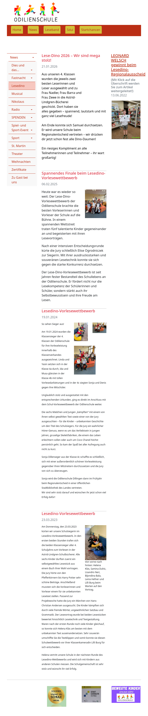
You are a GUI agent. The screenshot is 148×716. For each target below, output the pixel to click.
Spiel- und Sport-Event (20, 127)
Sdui (70, 30)
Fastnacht (19, 78)
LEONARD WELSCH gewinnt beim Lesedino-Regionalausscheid (128, 65)
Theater (17, 154)
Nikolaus (18, 101)
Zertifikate (19, 169)
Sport (15, 138)
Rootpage (14, 39)
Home (17, 30)
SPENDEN (18, 117)
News (33, 30)
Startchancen (90, 30)
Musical (17, 94)
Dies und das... (18, 67)
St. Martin (19, 146)
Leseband (52, 30)
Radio (16, 109)
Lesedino (18, 86)
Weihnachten (21, 162)
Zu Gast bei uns (20, 179)
